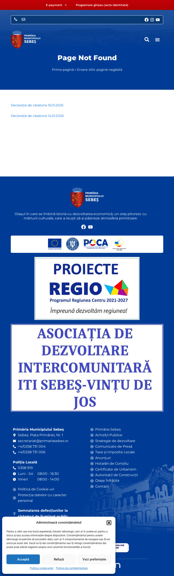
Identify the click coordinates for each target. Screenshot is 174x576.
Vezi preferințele (94, 559)
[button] (109, 523)
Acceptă (23, 559)
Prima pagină (63, 70)
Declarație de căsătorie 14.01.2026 (37, 116)
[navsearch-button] (146, 39)
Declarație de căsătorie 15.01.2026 (37, 105)
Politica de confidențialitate (72, 568)
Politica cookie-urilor (42, 568)
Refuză (59, 559)
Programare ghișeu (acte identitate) (102, 5)
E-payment (56, 5)
